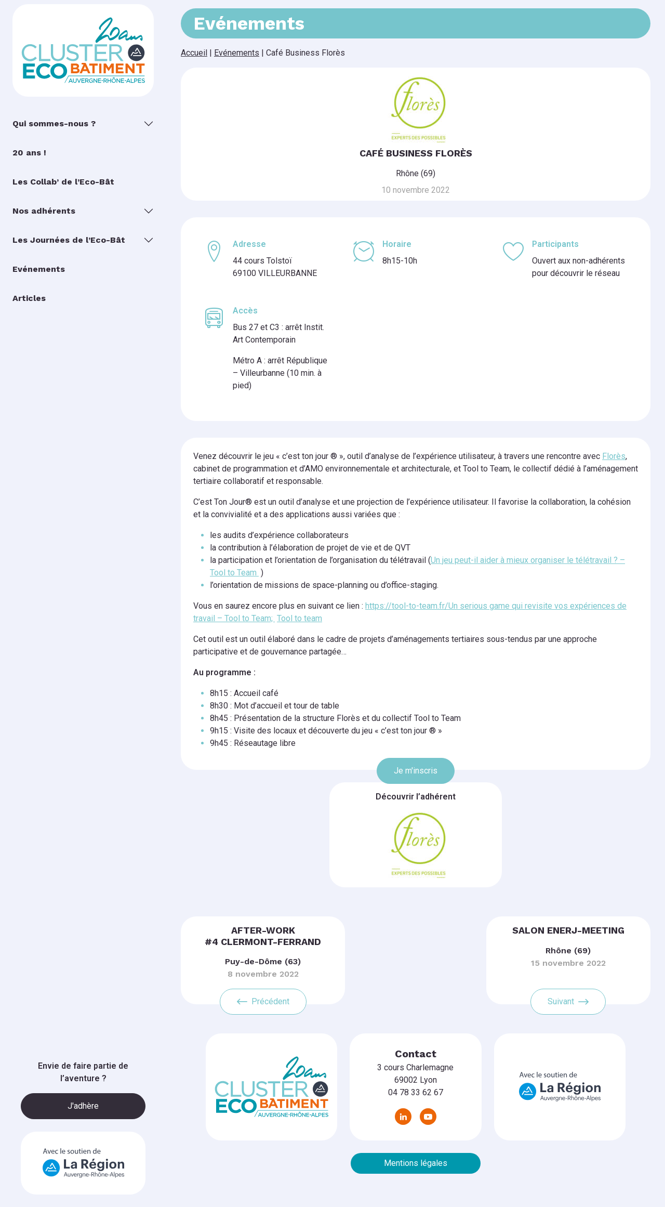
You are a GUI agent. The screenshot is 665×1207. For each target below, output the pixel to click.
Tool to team (299, 618)
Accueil (194, 53)
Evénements (236, 53)
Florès (614, 456)
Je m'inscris (415, 771)
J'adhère (83, 1106)
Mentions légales (415, 1163)
